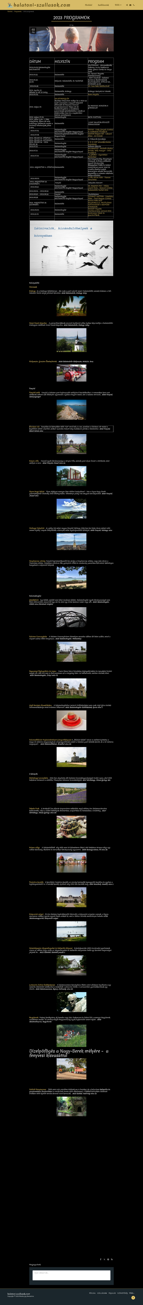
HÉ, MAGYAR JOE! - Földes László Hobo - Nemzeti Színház (100, 187)
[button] (127, 5)
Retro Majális (93, 94)
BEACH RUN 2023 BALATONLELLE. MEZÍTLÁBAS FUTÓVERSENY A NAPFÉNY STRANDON (100, 203)
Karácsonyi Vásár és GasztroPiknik (96, 214)
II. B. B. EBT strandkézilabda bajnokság (99, 143)
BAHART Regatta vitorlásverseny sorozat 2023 (99, 210)
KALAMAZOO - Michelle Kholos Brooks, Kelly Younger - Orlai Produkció (100, 150)
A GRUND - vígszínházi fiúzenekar (97, 156)
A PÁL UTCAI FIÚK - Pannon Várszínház (99, 178)
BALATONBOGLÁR (62, 98)
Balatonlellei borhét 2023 (98, 190)
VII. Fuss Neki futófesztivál (98, 86)
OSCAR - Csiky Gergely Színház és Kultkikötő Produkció (100, 131)
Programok (17, 11)
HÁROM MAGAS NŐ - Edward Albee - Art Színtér (100, 135)
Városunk (33, 287)
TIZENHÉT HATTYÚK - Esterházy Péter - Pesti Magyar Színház (100, 197)
